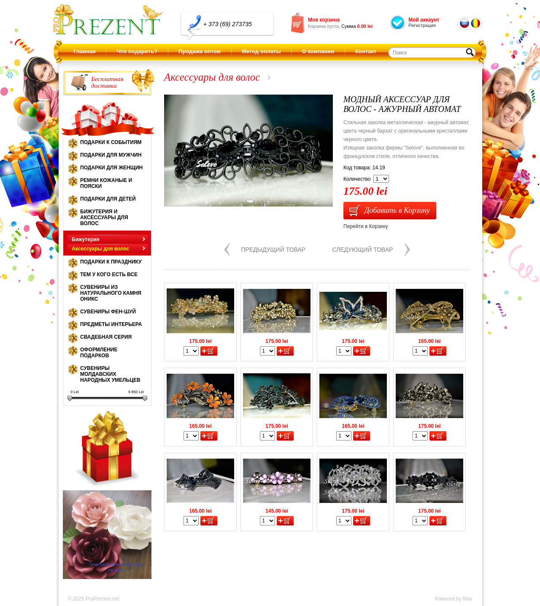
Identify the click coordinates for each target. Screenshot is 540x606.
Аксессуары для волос (100, 249)
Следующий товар (362, 249)
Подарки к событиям (111, 142)
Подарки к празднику (111, 262)
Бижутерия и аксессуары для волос (104, 217)
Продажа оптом (199, 51)
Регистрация (421, 25)
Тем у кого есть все (109, 274)
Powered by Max (453, 599)
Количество (356, 179)
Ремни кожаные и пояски (106, 183)
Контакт (365, 51)
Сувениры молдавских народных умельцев (110, 374)
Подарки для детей (108, 199)
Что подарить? (137, 51)
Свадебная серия (106, 337)
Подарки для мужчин (110, 155)
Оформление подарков (98, 353)
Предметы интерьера (111, 324)
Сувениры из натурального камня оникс (110, 293)
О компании (318, 51)
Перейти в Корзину (365, 226)
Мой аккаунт (423, 20)
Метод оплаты (261, 51)
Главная (84, 51)
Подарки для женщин (111, 168)
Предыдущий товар (273, 249)
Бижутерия (86, 239)
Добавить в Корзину (397, 210)
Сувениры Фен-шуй (108, 312)
